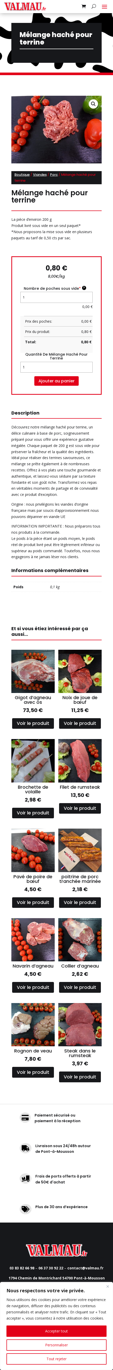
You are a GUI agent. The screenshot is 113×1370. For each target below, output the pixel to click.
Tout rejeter (56, 1358)
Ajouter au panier (56, 381)
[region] (56, 1326)
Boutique (22, 174)
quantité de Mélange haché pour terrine (56, 357)
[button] (93, 104)
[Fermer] (107, 1286)
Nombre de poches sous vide (55, 288)
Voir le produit (33, 723)
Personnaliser (56, 1344)
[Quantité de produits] (56, 367)
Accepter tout (56, 1331)
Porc (54, 174)
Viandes (40, 174)
